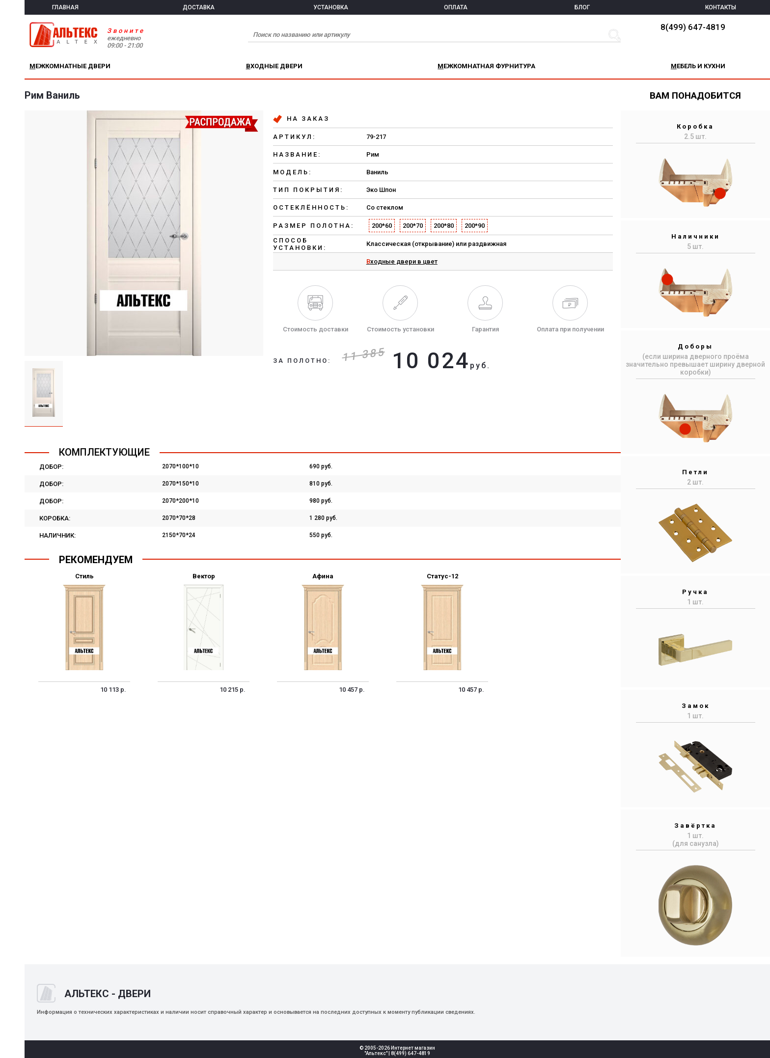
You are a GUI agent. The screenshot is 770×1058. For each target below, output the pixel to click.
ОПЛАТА (456, 7)
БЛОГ (582, 7)
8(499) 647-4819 (692, 27)
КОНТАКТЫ (720, 7)
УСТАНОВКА (330, 7)
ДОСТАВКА (199, 7)
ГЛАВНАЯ (65, 7)
